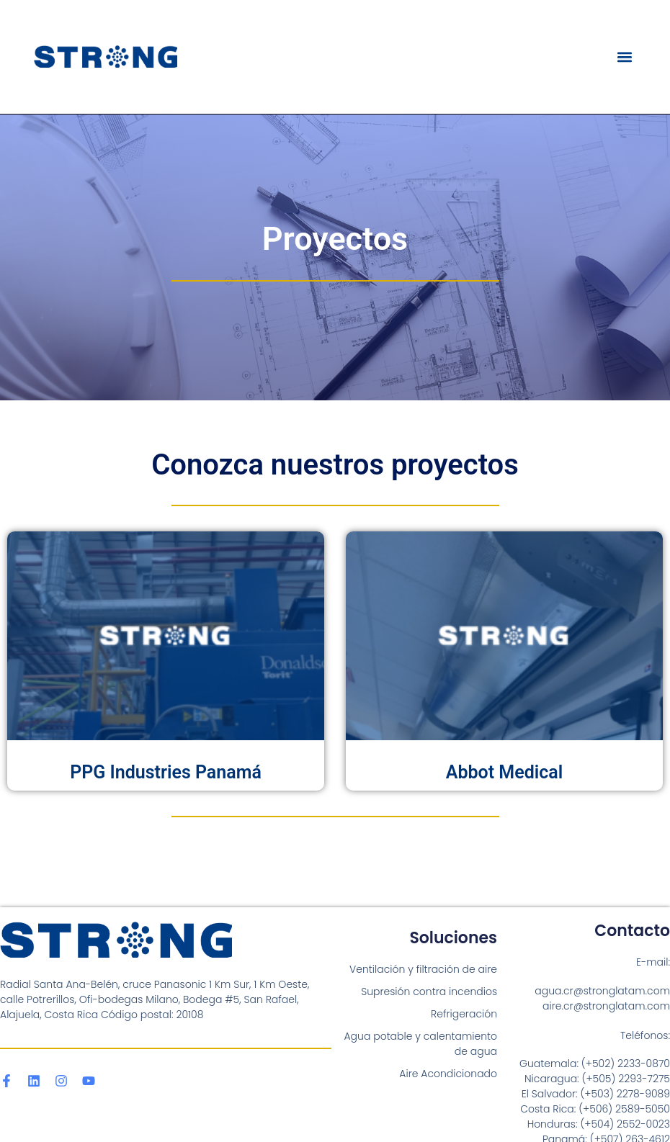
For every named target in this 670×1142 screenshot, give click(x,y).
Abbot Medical (504, 772)
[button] (625, 56)
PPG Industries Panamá (166, 772)
